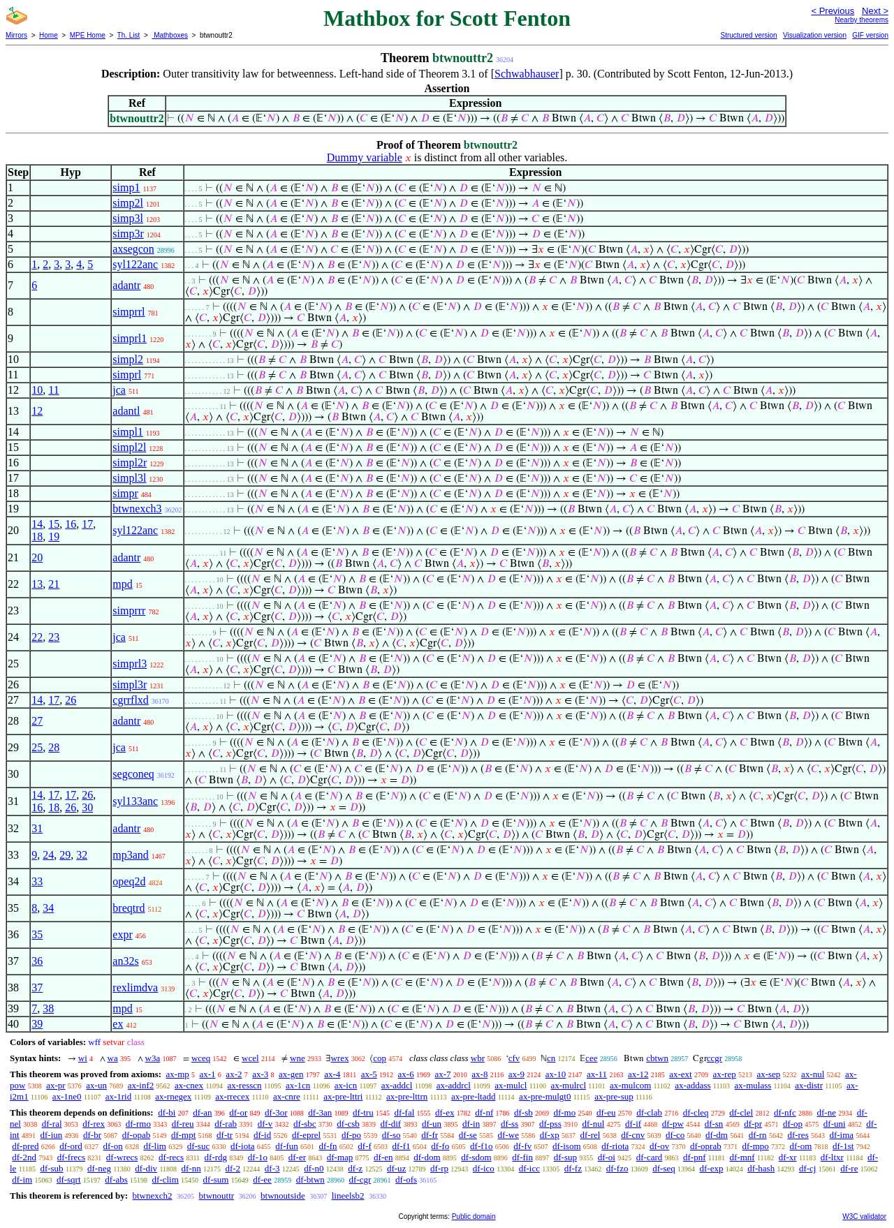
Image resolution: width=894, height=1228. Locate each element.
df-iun (51, 1135)
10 (37, 390)
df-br (92, 1135)
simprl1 (129, 338)
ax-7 (442, 1074)
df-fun (286, 1146)
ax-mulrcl (569, 1085)
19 (53, 536)
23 (53, 637)
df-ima (841, 1135)
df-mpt (183, 1135)
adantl (126, 411)
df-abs (116, 1179)
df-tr (225, 1135)
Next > (875, 11)
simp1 (126, 187)
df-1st (843, 1146)
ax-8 (479, 1074)
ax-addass (692, 1085)
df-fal (404, 1112)
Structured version (748, 35)
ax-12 (638, 1074)
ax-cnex (189, 1085)
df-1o (258, 1157)
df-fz (573, 1168)
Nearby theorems (861, 20)
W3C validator (864, 1216)
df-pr (753, 1123)
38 (48, 1008)
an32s (125, 961)
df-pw (673, 1123)
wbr (478, 1058)
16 (70, 524)
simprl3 (129, 664)
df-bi (166, 1112)
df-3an (320, 1112)
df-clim (165, 1179)
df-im (22, 1179)
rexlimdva (135, 987)
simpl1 (127, 432)
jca (119, 390)
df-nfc (785, 1112)
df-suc (198, 1146)
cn (551, 1058)
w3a (153, 1058)
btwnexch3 (136, 509)
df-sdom (476, 1157)
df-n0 (313, 1168)
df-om (801, 1146)
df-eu (605, 1112)
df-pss (550, 1123)
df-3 (272, 1168)
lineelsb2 (348, 1195)
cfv (514, 1058)
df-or (238, 1112)
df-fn (328, 1146)
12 (37, 411)
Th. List (128, 35)
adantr (126, 285)
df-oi (606, 1157)
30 (87, 807)
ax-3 (260, 1074)
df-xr (788, 1157)
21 (53, 584)
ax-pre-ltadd (473, 1096)
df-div (146, 1168)
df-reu (183, 1123)
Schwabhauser (526, 74)
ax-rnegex (173, 1096)
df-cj (807, 1168)
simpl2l (129, 447)
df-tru (363, 1112)
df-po (351, 1135)
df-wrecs (122, 1157)
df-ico (483, 1168)
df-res (797, 1135)
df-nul (593, 1123)
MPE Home (87, 35)
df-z (355, 1168)
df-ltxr (832, 1157)
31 (37, 828)
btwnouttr (217, 1195)
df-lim (154, 1146)
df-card (649, 1157)
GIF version (870, 35)
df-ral (52, 1123)
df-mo (564, 1112)
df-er (297, 1157)
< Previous (832, 11)
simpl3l (129, 478)
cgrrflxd (130, 700)
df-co (675, 1135)
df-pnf (694, 1157)
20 (37, 557)
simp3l (127, 218)
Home (48, 35)
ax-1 (208, 1074)
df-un (431, 1123)
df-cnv (633, 1135)
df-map (340, 1157)
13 (37, 584)
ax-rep (723, 1074)
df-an (202, 1112)
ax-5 (369, 1074)
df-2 (232, 1168)
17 (87, 524)
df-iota (242, 1146)
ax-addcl (397, 1085)
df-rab (225, 1123)
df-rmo (138, 1123)
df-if (633, 1123)
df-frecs (71, 1157)
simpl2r (129, 462)
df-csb (348, 1123)
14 (37, 524)
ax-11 (597, 1074)
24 (48, 855)
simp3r (127, 233)
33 (37, 881)
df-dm (716, 1135)
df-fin (522, 1157)
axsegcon (133, 249)
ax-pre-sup (613, 1096)
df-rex (93, 1123)
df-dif (391, 1123)
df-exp (711, 1168)
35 (37, 934)
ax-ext (680, 1074)
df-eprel (306, 1135)
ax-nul (812, 1074)
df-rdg (216, 1157)
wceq (200, 1058)
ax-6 (406, 1074)
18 (37, 536)
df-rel (590, 1135)
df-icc (529, 1168)
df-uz (396, 1168)
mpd (122, 584)
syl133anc (135, 801)
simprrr (128, 610)
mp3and (130, 855)
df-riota (615, 1146)
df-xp (549, 1135)
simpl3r (129, 684)
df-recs (171, 1157)
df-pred (25, 1146)
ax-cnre (286, 1096)
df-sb (523, 1112)
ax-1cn (298, 1085)
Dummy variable (364, 157)
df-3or (276, 1112)
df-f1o (481, 1146)
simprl (126, 374)
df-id (262, 1135)
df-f (365, 1146)
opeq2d (128, 881)
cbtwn (657, 1058)
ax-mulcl (510, 1085)
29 (65, 855)
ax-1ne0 (67, 1096)
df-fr (429, 1135)
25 (37, 747)
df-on (113, 1146)
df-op (793, 1123)
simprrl (128, 312)
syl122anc (135, 264)
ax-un (96, 1085)
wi (82, 1058)
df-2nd (24, 1157)
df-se (468, 1135)
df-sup (565, 1157)
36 (37, 961)
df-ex (444, 1112)
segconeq (133, 774)
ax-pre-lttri (342, 1096)
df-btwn (310, 1179)
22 (37, 637)
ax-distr (809, 1085)
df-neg (99, 1168)
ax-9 (516, 1074)
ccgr (714, 1058)
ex (117, 1024)
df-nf (484, 1112)
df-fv (522, 1146)
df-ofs (406, 1179)
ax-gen (291, 1074)
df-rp (439, 1168)
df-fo (440, 1146)
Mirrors (16, 35)
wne (297, 1058)
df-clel (741, 1112)
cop (379, 1058)
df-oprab (705, 1146)
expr (122, 934)
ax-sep (768, 1074)
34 (48, 908)
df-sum (216, 1179)
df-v (265, 1123)
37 (37, 987)
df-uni (834, 1123)
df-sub (51, 1168)
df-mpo (755, 1146)
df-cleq (696, 1112)
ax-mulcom (630, 1085)
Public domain (474, 1216)
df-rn (758, 1135)
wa (113, 1058)
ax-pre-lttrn (406, 1096)
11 (53, 390)
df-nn (191, 1168)
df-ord (70, 1146)
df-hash (761, 1168)
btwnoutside (283, 1195)
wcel (250, 1058)
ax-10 (555, 1074)
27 (37, 721)
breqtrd (128, 908)
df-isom (566, 1146)
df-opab (136, 1135)
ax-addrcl (454, 1085)
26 (70, 700)
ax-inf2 (141, 1085)
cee (591, 1058)
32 (81, 855)
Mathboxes (170, 35)
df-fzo (617, 1168)
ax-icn (346, 1085)
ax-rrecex (232, 1096)
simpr (125, 493)
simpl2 (127, 359)
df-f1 (402, 1146)
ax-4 (332, 1074)
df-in (471, 1123)
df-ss (509, 1123)
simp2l (127, 203)
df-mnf (742, 1157)
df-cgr (360, 1179)
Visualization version (815, 35)
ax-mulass (753, 1085)
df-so (391, 1135)
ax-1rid (118, 1096)
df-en (383, 1157)
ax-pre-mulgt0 (545, 1096)
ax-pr (55, 1085)
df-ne (825, 1112)
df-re (849, 1168)
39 (37, 1024)
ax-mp (177, 1074)
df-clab (649, 1112)
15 (53, 524)
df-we (508, 1135)
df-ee (262, 1179)
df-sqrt (69, 1179)
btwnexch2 (152, 1195)
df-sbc (304, 1123)
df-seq (663, 1168)
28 (53, 747)
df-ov (659, 1146)
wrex (339, 1058)
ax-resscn (245, 1085)
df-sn (714, 1123)
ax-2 (234, 1074)
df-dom (426, 1157)
